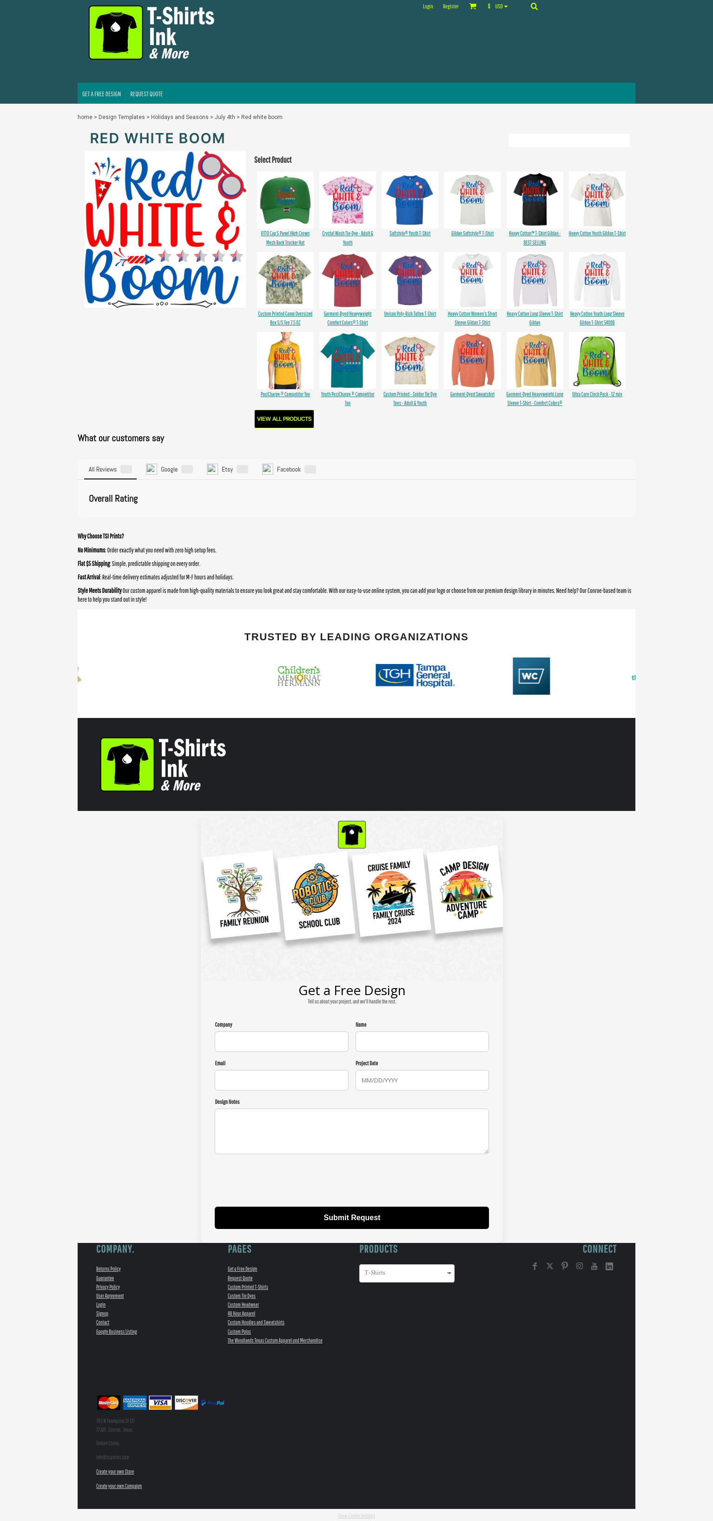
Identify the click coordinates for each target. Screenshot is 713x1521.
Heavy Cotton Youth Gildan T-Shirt (597, 233)
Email (220, 1061)
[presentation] (285, 1180)
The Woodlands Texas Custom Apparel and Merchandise (275, 1338)
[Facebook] (534, 1264)
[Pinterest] (564, 1264)
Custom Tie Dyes (242, 1294)
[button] (500, 6)
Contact (102, 1321)
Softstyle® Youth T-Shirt (410, 233)
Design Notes (227, 1100)
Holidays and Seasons (180, 117)
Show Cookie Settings (356, 1514)
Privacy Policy (108, 1285)
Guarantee (105, 1276)
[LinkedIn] (609, 1264)
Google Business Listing (116, 1330)
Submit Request (352, 1216)
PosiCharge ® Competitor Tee (285, 394)
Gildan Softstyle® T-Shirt (472, 233)
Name (361, 1022)
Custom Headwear (243, 1303)
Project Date (367, 1061)
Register (450, 6)
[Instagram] (579, 1264)
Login (428, 6)
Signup (102, 1312)
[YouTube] (594, 1264)
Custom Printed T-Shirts (248, 1285)
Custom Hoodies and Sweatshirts (256, 1321)
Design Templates (122, 117)
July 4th (225, 117)
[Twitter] (549, 1264)
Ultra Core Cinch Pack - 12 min (597, 394)
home (85, 117)
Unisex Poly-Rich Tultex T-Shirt (410, 314)
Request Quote (240, 1276)
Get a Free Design (242, 1267)
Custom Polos (239, 1330)
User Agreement (110, 1294)
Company (223, 1022)
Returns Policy (108, 1267)
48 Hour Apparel (241, 1312)
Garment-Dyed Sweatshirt (472, 394)
